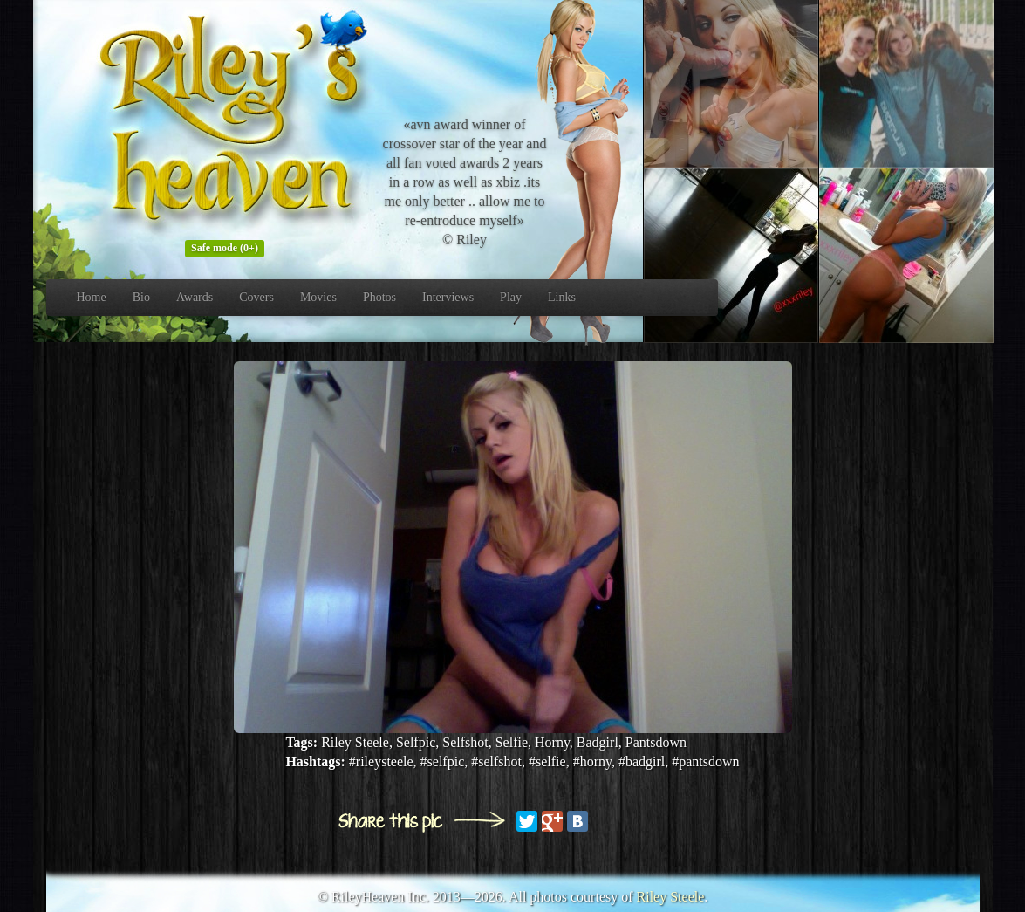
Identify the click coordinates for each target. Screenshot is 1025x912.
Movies (318, 297)
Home (91, 297)
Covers (256, 297)
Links (562, 297)
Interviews (448, 297)
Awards (194, 297)
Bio (141, 297)
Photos (379, 297)
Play (511, 297)
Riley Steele (671, 896)
